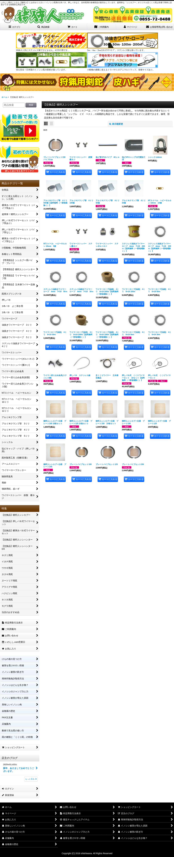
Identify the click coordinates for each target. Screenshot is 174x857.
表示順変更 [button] (116, 124)
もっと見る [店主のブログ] (31, 779)
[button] (43, 27)
